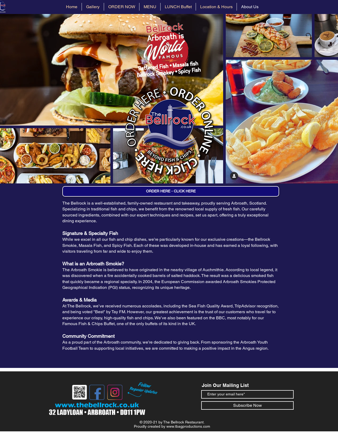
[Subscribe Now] (247, 405)
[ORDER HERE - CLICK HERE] (170, 191)
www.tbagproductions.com (188, 426)
